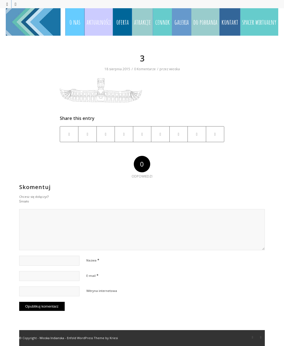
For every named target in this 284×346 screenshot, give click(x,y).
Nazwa (92, 260)
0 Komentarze (145, 69)
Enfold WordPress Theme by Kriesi (92, 338)
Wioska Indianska (51, 338)
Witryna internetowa (101, 291)
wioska (174, 69)
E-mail (92, 275)
